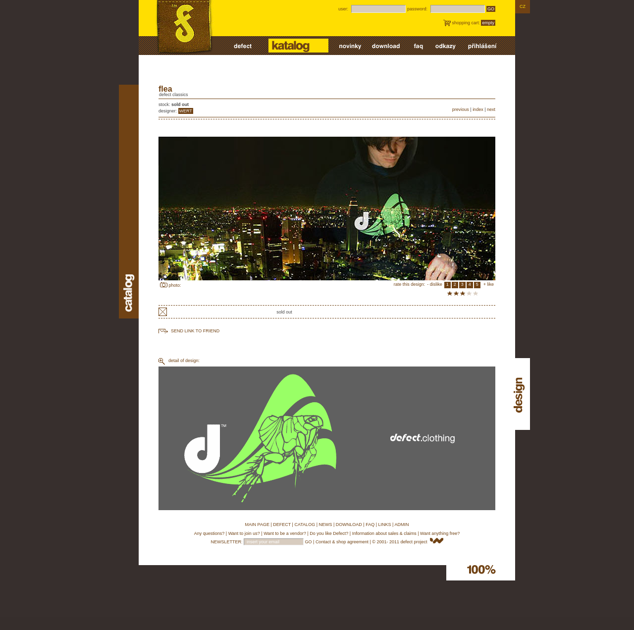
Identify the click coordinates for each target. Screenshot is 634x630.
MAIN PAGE (257, 524)
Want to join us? (244, 533)
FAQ (370, 524)
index (478, 109)
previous (460, 109)
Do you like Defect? (329, 533)
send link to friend (195, 330)
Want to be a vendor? (285, 533)
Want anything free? (440, 533)
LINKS (384, 524)
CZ (523, 6)
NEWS (325, 524)
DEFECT (282, 524)
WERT (185, 110)
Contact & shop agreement (342, 541)
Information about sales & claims (384, 533)
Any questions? (209, 533)
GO (490, 8)
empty (488, 22)
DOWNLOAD (349, 524)
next (491, 109)
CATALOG (304, 524)
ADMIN (401, 524)
